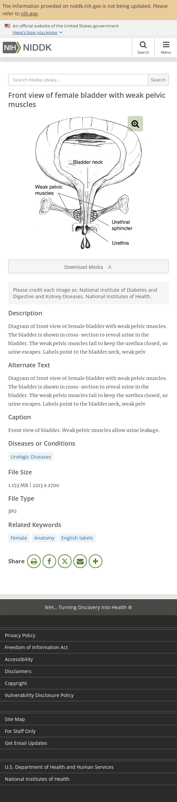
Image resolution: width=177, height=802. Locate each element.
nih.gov (29, 13)
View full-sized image (135, 123)
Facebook (49, 561)
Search (143, 47)
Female (19, 538)
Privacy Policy (20, 635)
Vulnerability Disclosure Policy (39, 695)
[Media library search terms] (78, 80)
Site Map (15, 719)
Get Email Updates (26, 743)
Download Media (88, 266)
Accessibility (19, 659)
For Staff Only (20, 731)
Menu (166, 47)
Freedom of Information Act (36, 647)
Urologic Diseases (31, 456)
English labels (77, 538)
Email (80, 561)
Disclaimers (18, 671)
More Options (95, 561)
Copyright (16, 683)
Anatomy (44, 538)
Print (34, 561)
